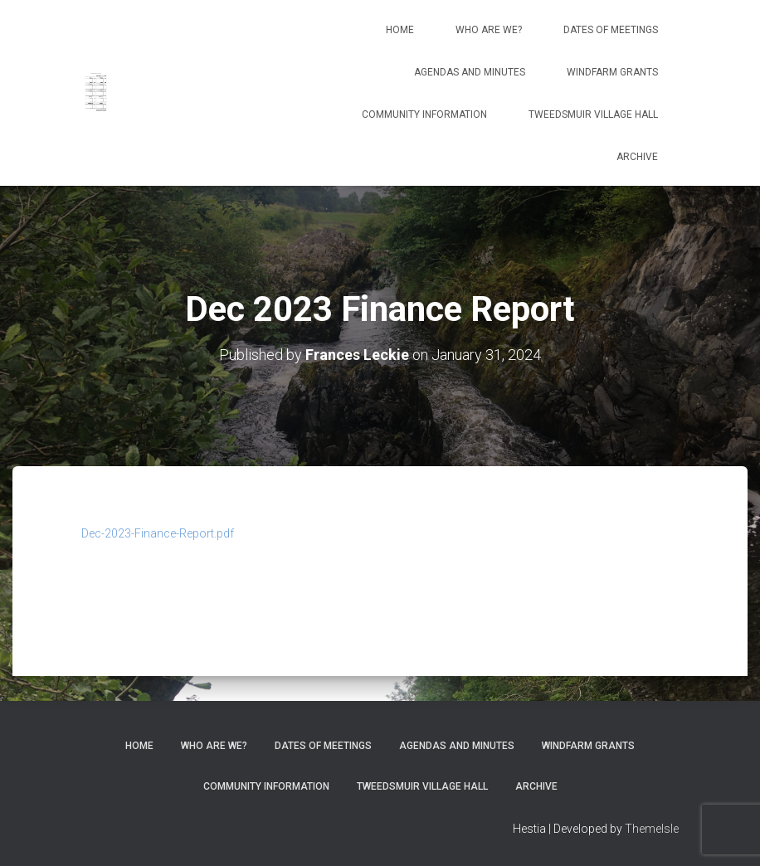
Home (400, 30)
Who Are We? (489, 30)
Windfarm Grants (612, 72)
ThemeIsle (652, 828)
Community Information (424, 114)
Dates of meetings (610, 30)
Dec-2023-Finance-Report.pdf (157, 533)
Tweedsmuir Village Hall (593, 114)
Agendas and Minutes (469, 72)
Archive (637, 157)
